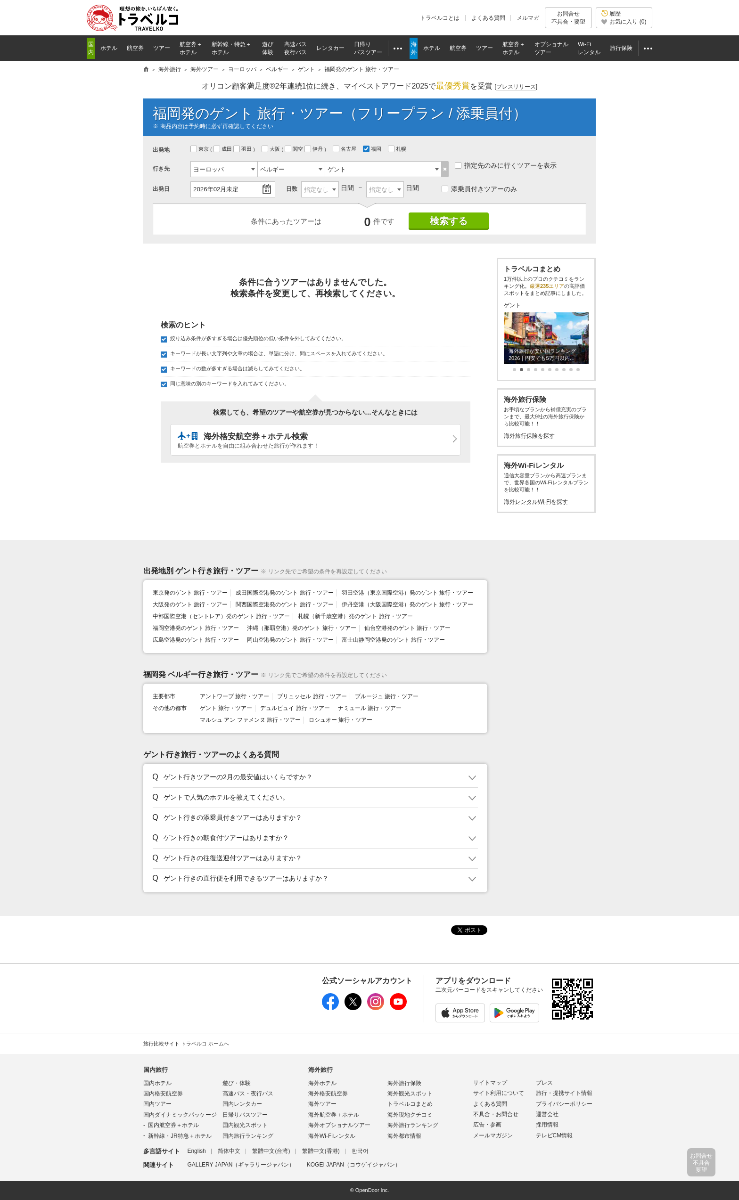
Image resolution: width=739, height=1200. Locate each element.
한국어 (360, 1151)
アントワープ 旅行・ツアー (234, 696)
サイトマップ (490, 1082)
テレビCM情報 (554, 1135)
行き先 (161, 168)
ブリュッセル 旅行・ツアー (311, 696)
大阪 (271, 149)
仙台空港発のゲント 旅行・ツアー (407, 628)
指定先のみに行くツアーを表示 (506, 165)
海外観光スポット (410, 1093)
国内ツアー (157, 1104)
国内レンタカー (242, 1104)
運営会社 (547, 1114)
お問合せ (568, 17)
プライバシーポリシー (564, 1104)
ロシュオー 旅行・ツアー (340, 720)
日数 (291, 189)
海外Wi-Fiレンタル (331, 1136)
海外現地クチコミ (410, 1114)
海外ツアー (322, 1104)
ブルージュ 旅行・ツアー (387, 696)
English (196, 1151)
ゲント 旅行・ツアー (226, 708)
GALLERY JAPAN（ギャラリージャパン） (241, 1164)
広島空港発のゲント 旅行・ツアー (196, 640)
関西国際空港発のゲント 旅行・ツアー (284, 604)
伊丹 (314, 149)
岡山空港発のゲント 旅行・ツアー (290, 640)
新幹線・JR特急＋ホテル (180, 1136)
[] (515, 86)
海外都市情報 (404, 1136)
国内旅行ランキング (247, 1136)
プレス (544, 1082)
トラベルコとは (440, 18)
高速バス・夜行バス (247, 1093)
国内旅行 (155, 1069)
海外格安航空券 (328, 1093)
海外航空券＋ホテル (333, 1114)
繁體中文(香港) (321, 1151)
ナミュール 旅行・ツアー (370, 708)
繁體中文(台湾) (271, 1151)
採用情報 (547, 1124)
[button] (314, 777)
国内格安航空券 (163, 1093)
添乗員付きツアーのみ (479, 189)
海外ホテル (322, 1083)
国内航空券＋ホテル (173, 1125)
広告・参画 (487, 1124)
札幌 (398, 149)
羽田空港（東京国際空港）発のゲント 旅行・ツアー (407, 592)
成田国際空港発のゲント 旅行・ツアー (284, 592)
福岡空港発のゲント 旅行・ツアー (196, 628)
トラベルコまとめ (410, 1104)
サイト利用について (498, 1093)
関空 (294, 149)
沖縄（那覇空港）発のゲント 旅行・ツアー (301, 628)
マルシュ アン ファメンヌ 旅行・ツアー (250, 720)
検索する (449, 221)
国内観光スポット (245, 1125)
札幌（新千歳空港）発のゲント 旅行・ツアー (355, 616)
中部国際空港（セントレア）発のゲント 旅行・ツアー (221, 616)
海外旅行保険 (404, 1083)
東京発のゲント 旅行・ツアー (190, 592)
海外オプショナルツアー (339, 1125)
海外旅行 (320, 1069)
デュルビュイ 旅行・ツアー (294, 708)
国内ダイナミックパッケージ (180, 1114)
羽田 (243, 149)
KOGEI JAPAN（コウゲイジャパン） (354, 1164)
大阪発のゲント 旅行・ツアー (190, 604)
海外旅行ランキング (412, 1125)
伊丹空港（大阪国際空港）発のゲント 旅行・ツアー (407, 604)
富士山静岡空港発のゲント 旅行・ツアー (393, 640)
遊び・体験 (236, 1083)
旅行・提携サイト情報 (564, 1093)
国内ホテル (157, 1083)
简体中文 (229, 1151)
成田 (223, 149)
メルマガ (528, 18)
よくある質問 (488, 18)
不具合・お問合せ (495, 1114)
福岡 (373, 149)
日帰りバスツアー (245, 1114)
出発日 (161, 189)
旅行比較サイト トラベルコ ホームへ (186, 1043)
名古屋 (345, 149)
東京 (200, 149)
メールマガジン (493, 1135)
